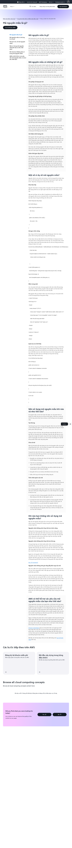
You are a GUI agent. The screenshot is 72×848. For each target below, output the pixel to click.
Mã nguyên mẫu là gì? (16, 34)
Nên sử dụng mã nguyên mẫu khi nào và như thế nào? (17, 47)
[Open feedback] (70, 424)
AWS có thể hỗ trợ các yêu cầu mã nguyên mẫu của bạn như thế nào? (18, 57)
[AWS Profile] (68, 2)
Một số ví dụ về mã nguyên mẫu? (17, 42)
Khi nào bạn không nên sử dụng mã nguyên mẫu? (17, 52)
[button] (63, 6)
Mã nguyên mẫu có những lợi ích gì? (17, 38)
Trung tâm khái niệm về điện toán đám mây (27, 18)
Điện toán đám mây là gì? (9, 18)
